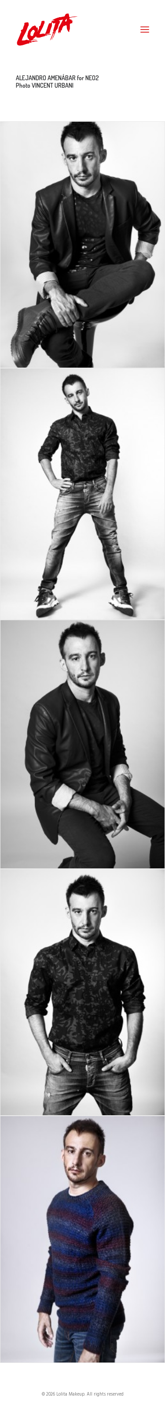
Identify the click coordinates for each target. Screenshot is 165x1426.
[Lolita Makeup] (47, 29)
